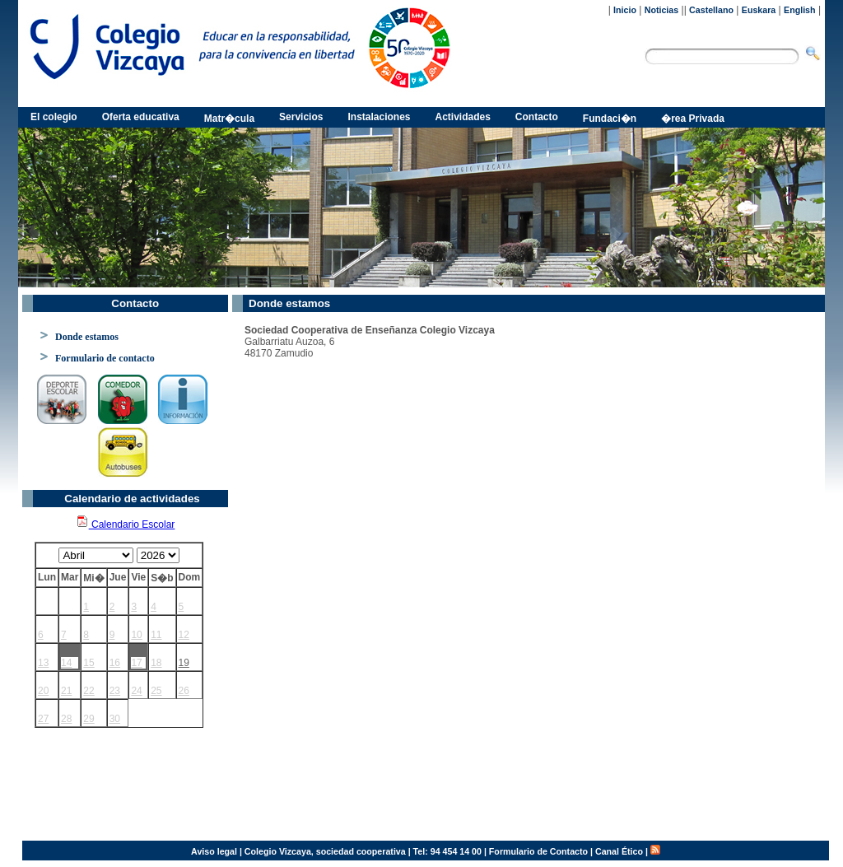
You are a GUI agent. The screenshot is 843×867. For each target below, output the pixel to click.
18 (156, 663)
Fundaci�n (609, 118)
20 (43, 691)
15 (88, 663)
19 (184, 663)
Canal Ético (619, 851)
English (799, 10)
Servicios (301, 117)
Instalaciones (378, 117)
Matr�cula (229, 118)
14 (66, 663)
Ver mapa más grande (285, 810)
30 (114, 719)
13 (43, 663)
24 (136, 691)
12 (184, 635)
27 (43, 719)
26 (184, 691)
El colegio (53, 117)
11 (156, 635)
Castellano (711, 10)
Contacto (536, 117)
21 (66, 691)
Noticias (661, 10)
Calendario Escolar (125, 524)
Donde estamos (87, 337)
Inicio (624, 10)
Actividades (463, 117)
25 (156, 691)
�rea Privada (692, 118)
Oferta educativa (140, 117)
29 (88, 719)
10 (136, 635)
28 (66, 719)
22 (88, 691)
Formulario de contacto (105, 358)
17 (136, 663)
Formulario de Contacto (538, 851)
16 (114, 663)
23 (114, 691)
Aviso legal (214, 851)
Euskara (758, 10)
